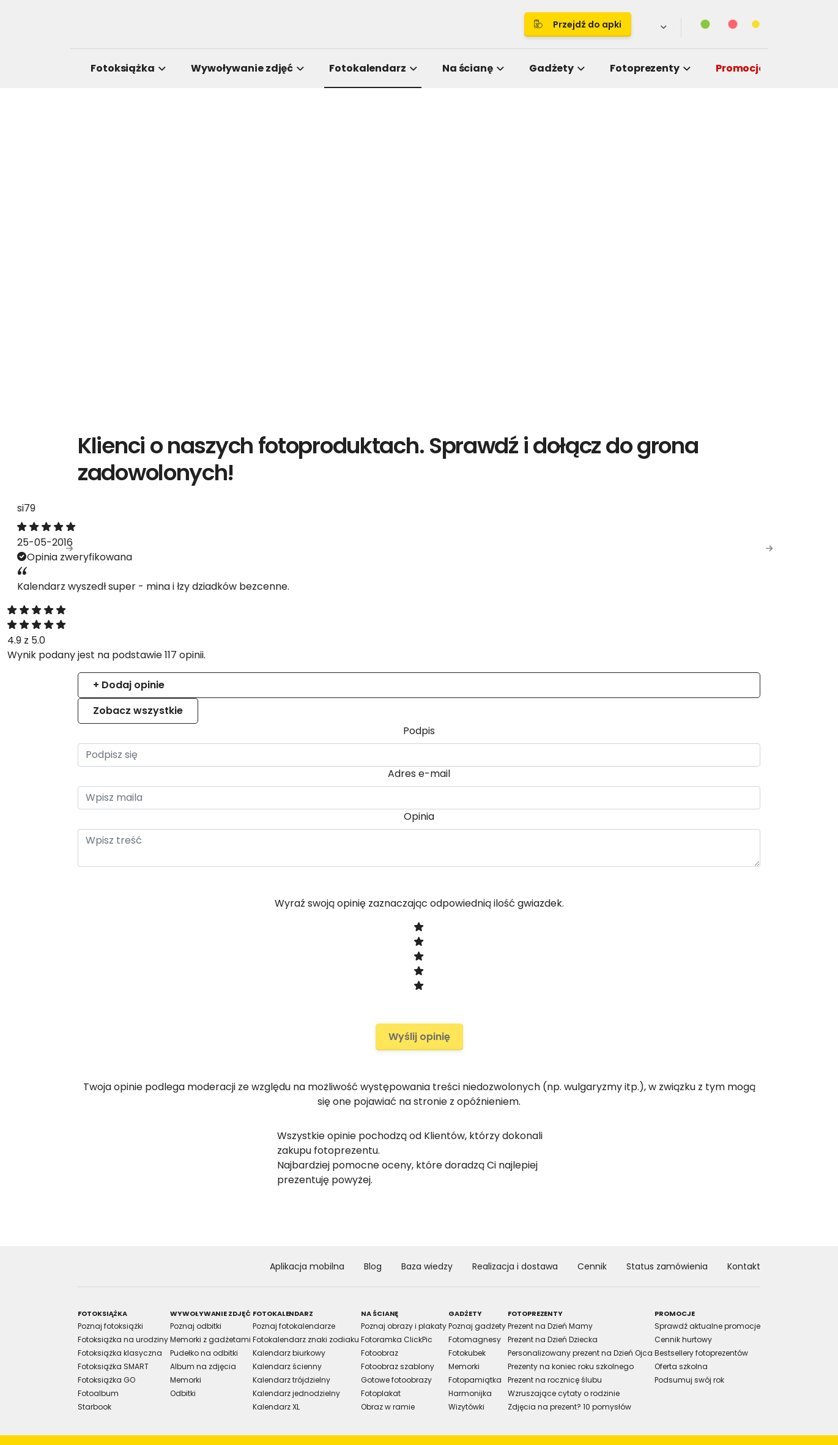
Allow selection (521, 857)
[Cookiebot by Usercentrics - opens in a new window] (627, 582)
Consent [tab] (235, 622)
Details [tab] (419, 622)
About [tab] (602, 622)
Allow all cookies (628, 857)
